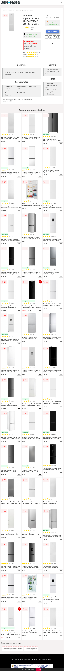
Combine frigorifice (8, 10)
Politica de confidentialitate (32, 659)
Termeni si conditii (17, 659)
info (19, 141)
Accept (39, 669)
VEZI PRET (52, 31)
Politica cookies (47, 659)
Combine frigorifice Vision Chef (24, 10)
